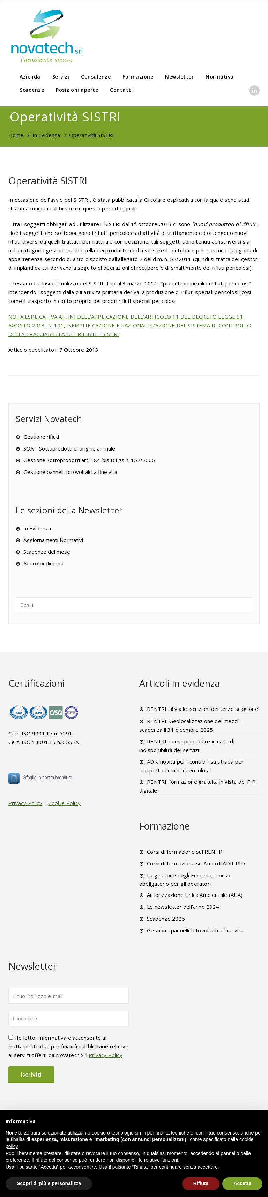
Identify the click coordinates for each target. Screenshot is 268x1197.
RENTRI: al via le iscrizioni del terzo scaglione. (203, 708)
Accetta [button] (242, 1183)
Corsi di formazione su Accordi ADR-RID (196, 863)
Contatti (121, 90)
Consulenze (96, 76)
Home (15, 135)
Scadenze (32, 90)
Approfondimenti (43, 563)
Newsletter (179, 76)
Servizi (60, 76)
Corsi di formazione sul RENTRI (185, 851)
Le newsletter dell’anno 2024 (183, 906)
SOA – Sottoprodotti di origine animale (69, 448)
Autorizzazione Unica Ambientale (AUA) (195, 894)
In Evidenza (46, 135)
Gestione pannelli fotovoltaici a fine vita (70, 471)
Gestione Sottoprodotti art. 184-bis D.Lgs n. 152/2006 (89, 459)
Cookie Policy (64, 803)
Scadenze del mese (46, 551)
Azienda (30, 76)
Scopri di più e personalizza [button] (49, 1183)
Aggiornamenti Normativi (53, 539)
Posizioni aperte (77, 90)
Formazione (137, 76)
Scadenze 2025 (166, 918)
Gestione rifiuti (41, 436)
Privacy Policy (25, 803)
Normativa (220, 76)
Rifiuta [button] (201, 1183)
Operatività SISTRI (47, 180)
